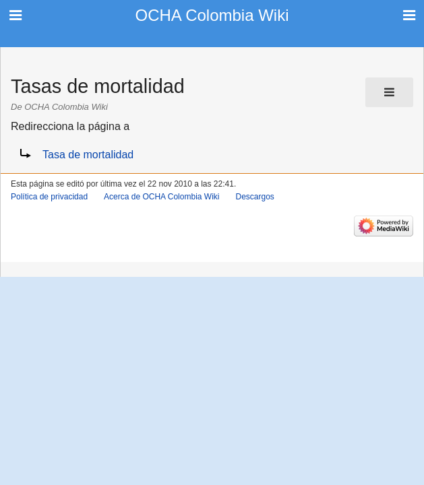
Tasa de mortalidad (87, 154)
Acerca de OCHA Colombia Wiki (161, 196)
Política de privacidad (49, 196)
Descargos (254, 196)
